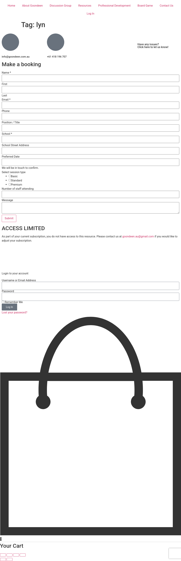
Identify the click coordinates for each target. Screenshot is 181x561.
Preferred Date (11, 156)
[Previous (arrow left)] (3, 559)
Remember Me (12, 302)
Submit (9, 218)
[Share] (16, 555)
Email (6, 99)
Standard (16, 180)
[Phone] (90, 116)
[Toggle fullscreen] (9, 555)
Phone (6, 111)
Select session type (13, 172)
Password (8, 291)
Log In (90, 13)
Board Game (145, 5)
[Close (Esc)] (23, 555)
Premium (16, 184)
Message (7, 200)
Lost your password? (14, 312)
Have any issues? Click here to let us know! (153, 46)
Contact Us (166, 5)
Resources (84, 5)
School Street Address (15, 145)
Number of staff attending (18, 188)
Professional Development (114, 5)
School (7, 134)
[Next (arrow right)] (9, 559)
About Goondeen (32, 5)
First (4, 84)
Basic (14, 176)
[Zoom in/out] (3, 555)
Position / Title (11, 122)
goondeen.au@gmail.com (138, 236)
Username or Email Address (19, 280)
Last (4, 95)
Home (11, 5)
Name (6, 72)
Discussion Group (60, 5)
